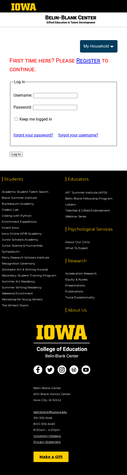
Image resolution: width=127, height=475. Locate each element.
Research (77, 261)
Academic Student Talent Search (25, 192)
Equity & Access (76, 279)
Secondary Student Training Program (29, 275)
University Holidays (47, 436)
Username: (23, 95)
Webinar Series (75, 216)
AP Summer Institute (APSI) (86, 192)
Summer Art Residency (18, 281)
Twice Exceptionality (80, 297)
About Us (77, 310)
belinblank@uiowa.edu (50, 412)
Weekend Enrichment (17, 293)
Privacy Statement (47, 442)
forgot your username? (78, 135)
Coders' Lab (10, 209)
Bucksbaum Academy (18, 203)
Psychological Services (90, 229)
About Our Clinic (77, 242)
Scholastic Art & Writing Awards (25, 269)
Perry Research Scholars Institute (25, 257)
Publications (74, 291)
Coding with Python (17, 215)
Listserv (70, 204)
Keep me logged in (36, 119)
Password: (23, 107)
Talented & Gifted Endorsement (87, 210)
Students (13, 179)
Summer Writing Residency (22, 287)
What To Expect (76, 248)
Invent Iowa (10, 227)
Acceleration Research (81, 273)
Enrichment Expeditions (19, 221)
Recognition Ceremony (18, 263)
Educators (78, 179)
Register (88, 60)
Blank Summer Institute (19, 198)
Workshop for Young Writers (22, 299)
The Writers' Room (15, 305)
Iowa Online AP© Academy (22, 233)
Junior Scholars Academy (20, 239)
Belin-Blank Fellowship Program (88, 198)
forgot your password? (33, 135)
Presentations (75, 285)
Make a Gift (51, 457)
